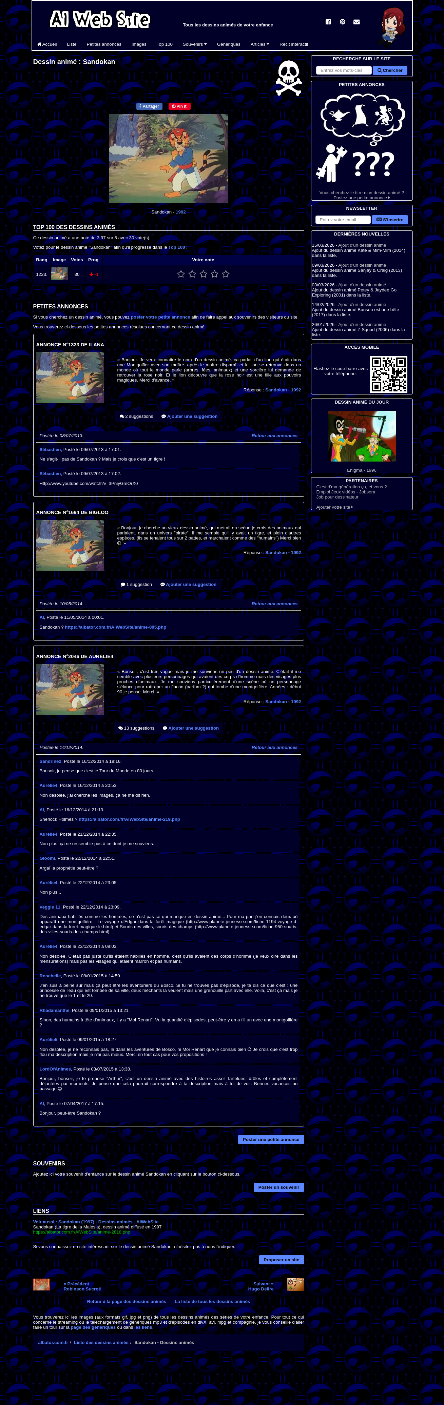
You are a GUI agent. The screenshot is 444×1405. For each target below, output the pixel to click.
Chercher (390, 70)
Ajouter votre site (334, 507)
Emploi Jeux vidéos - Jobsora (345, 491)
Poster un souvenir (279, 1187)
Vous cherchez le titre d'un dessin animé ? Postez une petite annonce (361, 144)
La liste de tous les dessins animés (212, 1301)
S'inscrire (390, 219)
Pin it (179, 106)
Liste (71, 44)
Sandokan (283, 389)
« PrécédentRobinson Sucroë (82, 1286)
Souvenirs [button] (195, 44)
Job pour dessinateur (337, 497)
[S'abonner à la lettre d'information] (343, 220)
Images (139, 44)
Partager (149, 106)
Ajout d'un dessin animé (362, 245)
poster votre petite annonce (160, 317)
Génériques (228, 44)
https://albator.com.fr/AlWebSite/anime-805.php (115, 627)
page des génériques (93, 1327)
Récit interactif (293, 44)
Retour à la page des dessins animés (126, 1301)
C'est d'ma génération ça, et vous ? (351, 486)
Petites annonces (104, 44)
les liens (143, 1327)
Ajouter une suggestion (189, 416)
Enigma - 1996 (361, 442)
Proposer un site (281, 1259)
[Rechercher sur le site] (344, 70)
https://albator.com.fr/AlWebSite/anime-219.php (129, 819)
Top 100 (165, 44)
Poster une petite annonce (271, 1139)
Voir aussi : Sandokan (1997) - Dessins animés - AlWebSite (96, 1221)
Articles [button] (260, 44)
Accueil (47, 44)
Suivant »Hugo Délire (261, 1286)
